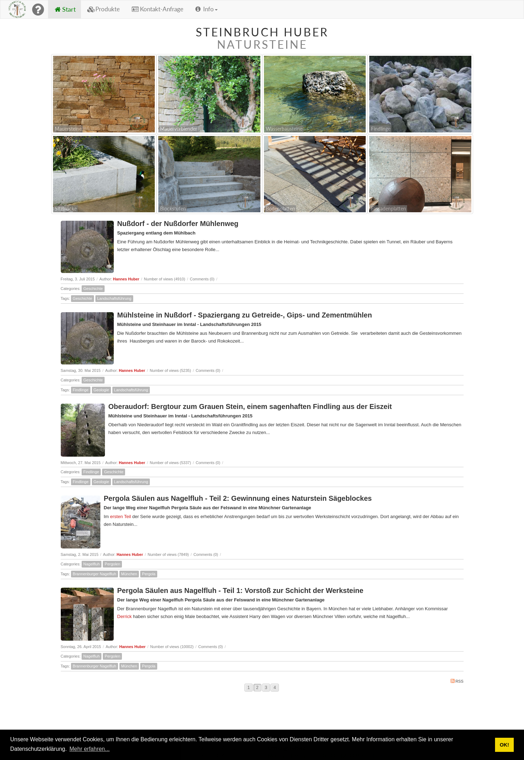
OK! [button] (504, 745)
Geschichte (93, 288)
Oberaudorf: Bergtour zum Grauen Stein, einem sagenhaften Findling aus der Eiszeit (250, 406)
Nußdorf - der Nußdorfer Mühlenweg (178, 223)
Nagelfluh (91, 564)
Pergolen (112, 564)
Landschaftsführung (114, 298)
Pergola (148, 574)
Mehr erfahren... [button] (90, 749)
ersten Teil (120, 516)
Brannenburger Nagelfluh (94, 574)
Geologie (101, 390)
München (129, 574)
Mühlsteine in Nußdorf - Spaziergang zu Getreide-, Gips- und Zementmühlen (244, 315)
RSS (457, 681)
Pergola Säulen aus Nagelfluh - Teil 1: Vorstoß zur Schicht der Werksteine (240, 590)
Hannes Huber (126, 279)
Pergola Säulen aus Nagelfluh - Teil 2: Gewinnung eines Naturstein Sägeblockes (238, 498)
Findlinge (81, 390)
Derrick (124, 616)
